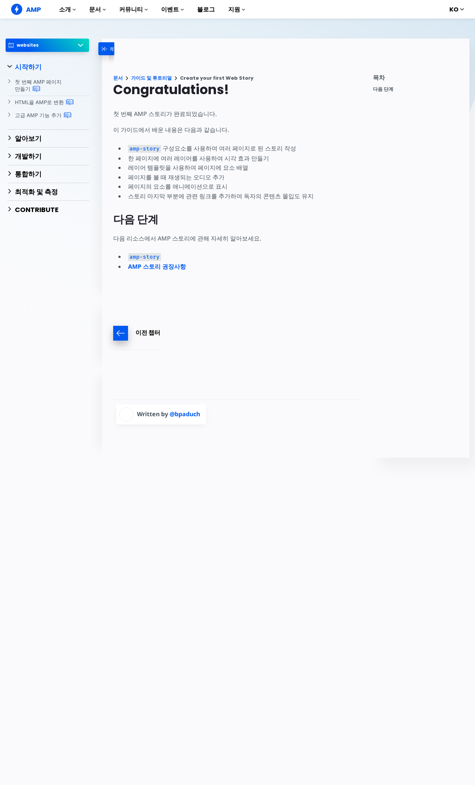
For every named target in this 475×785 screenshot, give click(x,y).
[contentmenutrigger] (417, 79)
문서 (97, 9)
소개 (67, 9)
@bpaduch (185, 414)
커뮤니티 (133, 9)
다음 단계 (383, 89)
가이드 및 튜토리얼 (151, 78)
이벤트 (172, 9)
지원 (236, 9)
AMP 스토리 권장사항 (157, 266)
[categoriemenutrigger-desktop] (120, 48)
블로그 (206, 9)
